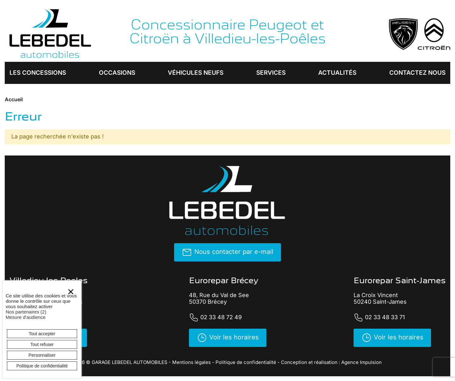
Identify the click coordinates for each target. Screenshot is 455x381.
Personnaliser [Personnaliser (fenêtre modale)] (42, 355)
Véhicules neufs (195, 72)
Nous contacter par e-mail (227, 252)
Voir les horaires (228, 337)
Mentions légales (191, 362)
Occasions (117, 72)
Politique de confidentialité (245, 362)
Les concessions (37, 72)
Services (271, 72)
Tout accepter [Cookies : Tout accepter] (42, 333)
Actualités (337, 72)
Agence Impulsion (361, 362)
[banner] (50, 34)
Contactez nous (417, 72)
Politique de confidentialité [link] (42, 365)
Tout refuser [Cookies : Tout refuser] (42, 344)
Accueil (14, 99)
